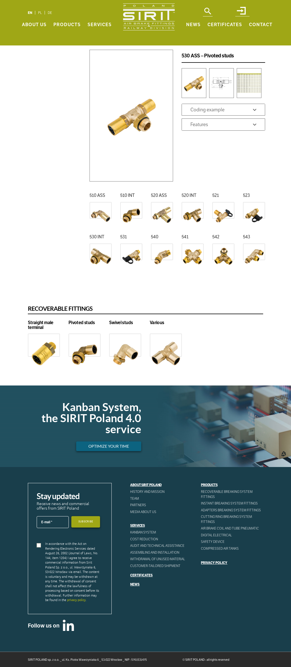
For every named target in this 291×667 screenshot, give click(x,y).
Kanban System (143, 532)
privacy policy (76, 600)
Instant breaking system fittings (229, 503)
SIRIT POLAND (195, 660)
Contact (261, 37)
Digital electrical (216, 535)
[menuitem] (30, 12)
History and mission (147, 491)
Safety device (213, 541)
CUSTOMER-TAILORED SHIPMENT (155, 566)
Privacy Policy (214, 562)
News (193, 37)
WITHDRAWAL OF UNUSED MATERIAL (157, 559)
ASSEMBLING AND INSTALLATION (154, 552)
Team (134, 498)
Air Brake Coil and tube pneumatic (230, 528)
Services (100, 37)
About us (34, 37)
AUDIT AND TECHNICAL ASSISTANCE (157, 545)
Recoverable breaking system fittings (227, 494)
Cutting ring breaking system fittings (226, 519)
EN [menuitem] (30, 13)
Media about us (143, 512)
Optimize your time (108, 446)
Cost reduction (144, 539)
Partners (138, 505)
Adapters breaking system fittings (231, 510)
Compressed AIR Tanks (220, 548)
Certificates (224, 37)
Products (67, 37)
